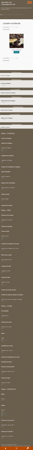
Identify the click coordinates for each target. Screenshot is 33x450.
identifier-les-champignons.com (8, 3)
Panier (25, 447)
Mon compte (5, 448)
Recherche (16, 448)
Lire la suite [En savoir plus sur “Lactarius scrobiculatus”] (16, 52)
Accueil (2, 14)
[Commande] (10, 27)
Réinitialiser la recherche (5, 127)
